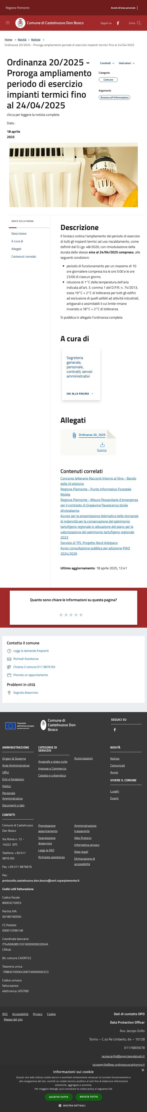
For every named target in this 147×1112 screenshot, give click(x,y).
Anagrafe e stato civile (52, 761)
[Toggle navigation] (7, 22)
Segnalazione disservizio (47, 841)
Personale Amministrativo (12, 796)
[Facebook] (116, 23)
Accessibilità (20, 1014)
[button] (73, 1105)
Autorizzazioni (83, 758)
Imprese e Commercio (52, 768)
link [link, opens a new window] (110, 1089)
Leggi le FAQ (46, 850)
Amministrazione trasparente (85, 828)
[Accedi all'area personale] (123, 8)
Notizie (35, 39)
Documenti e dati (13, 805)
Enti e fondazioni (13, 779)
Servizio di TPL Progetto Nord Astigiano (89, 542)
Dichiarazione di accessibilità (84, 861)
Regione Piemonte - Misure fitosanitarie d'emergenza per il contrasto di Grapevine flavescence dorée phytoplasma (99, 505)
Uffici (5, 772)
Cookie (51, 1014)
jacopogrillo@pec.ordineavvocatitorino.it (118, 1064)
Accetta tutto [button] (58, 1097)
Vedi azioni (127, 63)
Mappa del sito (13, 1019)
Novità (22, 39)
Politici (6, 786)
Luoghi (114, 791)
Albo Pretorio (82, 838)
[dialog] (73, 1089)
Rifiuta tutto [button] (89, 1096)
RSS (5, 1014)
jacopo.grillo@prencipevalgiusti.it (123, 1056)
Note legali (81, 851)
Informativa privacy (87, 844)
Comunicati (117, 765)
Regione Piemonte (17, 7)
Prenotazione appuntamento (47, 828)
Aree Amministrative (15, 765)
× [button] (142, 1070)
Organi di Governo (14, 758)
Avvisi (114, 772)
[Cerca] (139, 23)
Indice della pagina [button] (22, 221)
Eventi (114, 798)
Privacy (37, 1014)
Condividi (108, 63)
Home (8, 39)
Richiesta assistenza (51, 857)
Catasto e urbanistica (52, 775)
